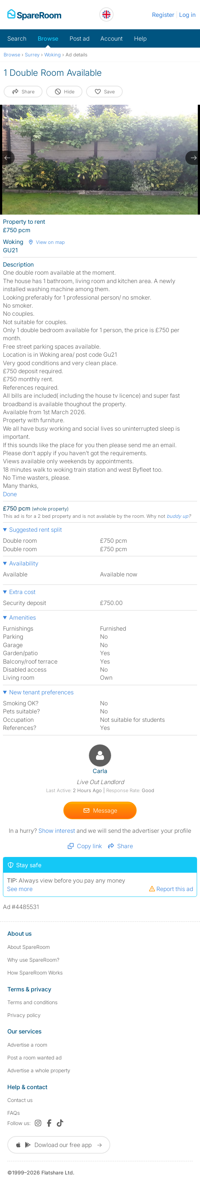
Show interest (57, 830)
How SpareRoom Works (35, 972)
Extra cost (22, 591)
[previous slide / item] (7, 158)
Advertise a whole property (38, 1070)
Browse (48, 38)
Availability (23, 563)
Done (10, 494)
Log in (187, 14)
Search (16, 38)
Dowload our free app (58, 1144)
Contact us (20, 1100)
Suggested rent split (35, 529)
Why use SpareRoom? (33, 960)
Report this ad (170, 889)
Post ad (79, 38)
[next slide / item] (192, 158)
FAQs (13, 1113)
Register (163, 14)
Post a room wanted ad (34, 1057)
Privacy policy (24, 1015)
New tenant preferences (41, 692)
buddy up (177, 516)
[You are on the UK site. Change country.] (106, 14)
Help (140, 38)
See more (20, 888)
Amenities (22, 617)
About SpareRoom (28, 947)
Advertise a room (27, 1045)
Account (111, 38)
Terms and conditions (32, 1002)
